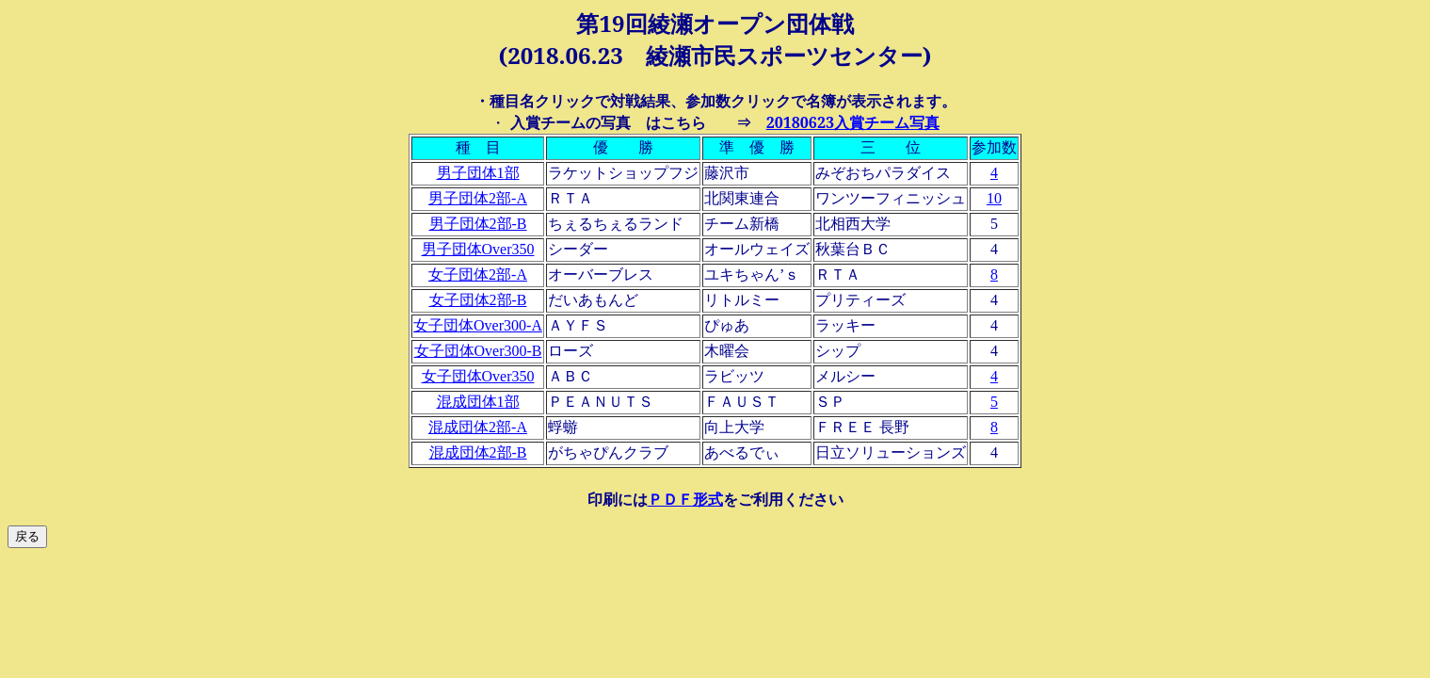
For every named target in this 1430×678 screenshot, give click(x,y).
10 (994, 198)
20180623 (853, 122)
